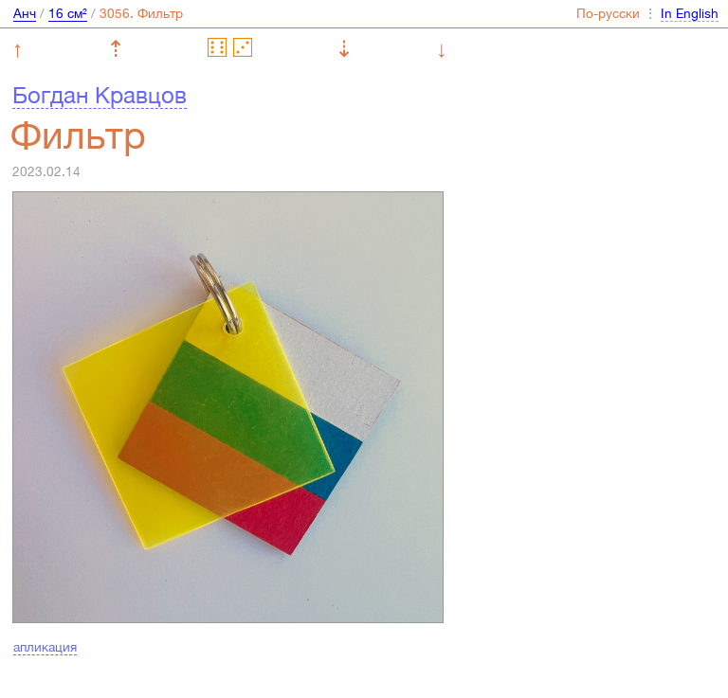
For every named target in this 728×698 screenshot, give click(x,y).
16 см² (67, 13)
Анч (24, 13)
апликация (45, 646)
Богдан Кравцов (99, 94)
